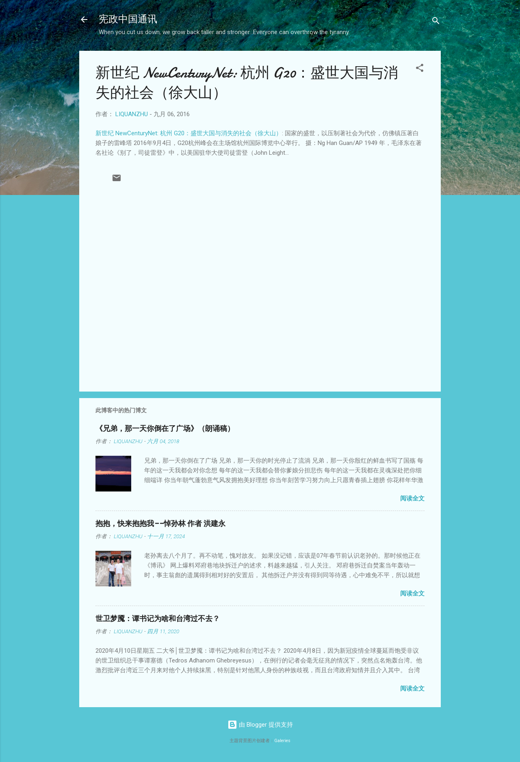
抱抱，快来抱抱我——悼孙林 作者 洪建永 (160, 524)
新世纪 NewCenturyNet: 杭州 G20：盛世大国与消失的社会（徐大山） (188, 133)
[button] (420, 69)
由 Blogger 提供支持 (260, 724)
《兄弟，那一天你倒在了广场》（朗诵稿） (164, 429)
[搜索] (436, 22)
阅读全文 (412, 498)
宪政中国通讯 (128, 19)
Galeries (282, 740)
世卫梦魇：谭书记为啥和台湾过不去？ (157, 619)
